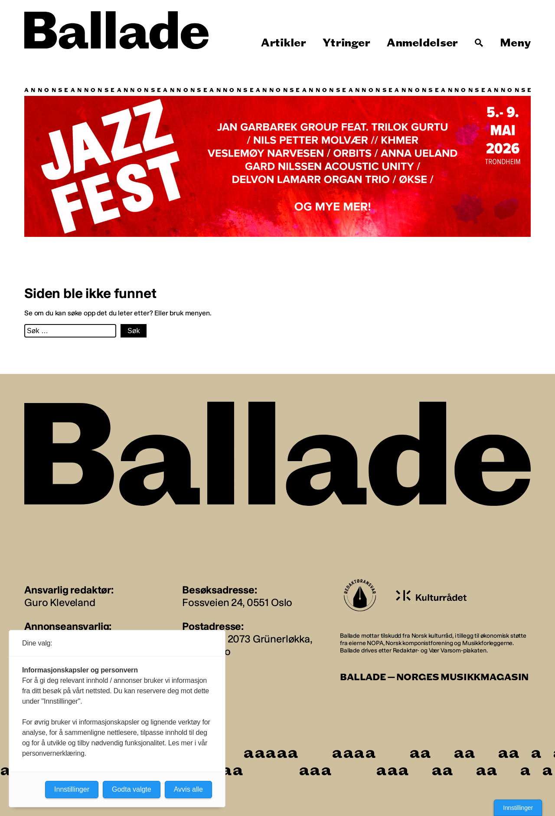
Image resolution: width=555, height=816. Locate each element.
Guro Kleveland (59, 602)
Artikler (283, 43)
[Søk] (479, 43)
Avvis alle (188, 789)
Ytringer (346, 43)
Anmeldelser (422, 43)
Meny (515, 43)
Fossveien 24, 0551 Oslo (237, 602)
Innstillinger (518, 807)
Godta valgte (131, 789)
